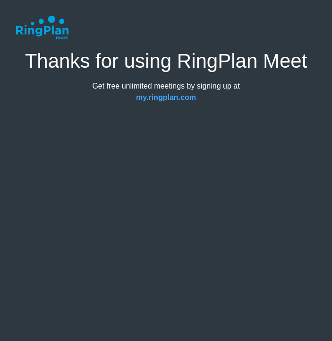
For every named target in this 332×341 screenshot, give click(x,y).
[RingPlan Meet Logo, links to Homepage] (42, 27)
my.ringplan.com (166, 97)
